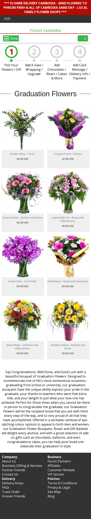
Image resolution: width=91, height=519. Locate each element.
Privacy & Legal (59, 487)
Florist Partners (59, 461)
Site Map (54, 492)
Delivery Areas (12, 483)
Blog (51, 496)
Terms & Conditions (62, 483)
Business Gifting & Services (22, 465)
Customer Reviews (61, 470)
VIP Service (56, 474)
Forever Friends (13, 470)
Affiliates (54, 465)
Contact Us (10, 474)
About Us (9, 461)
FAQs (6, 487)
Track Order (11, 492)
